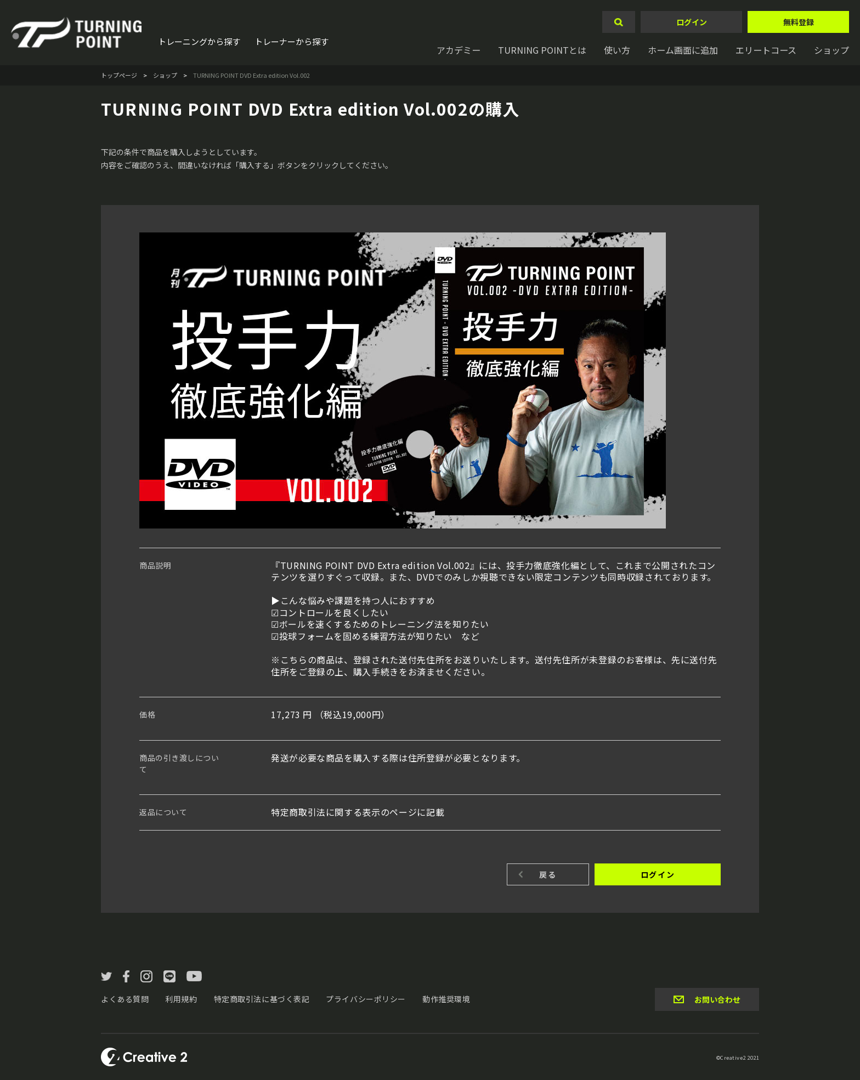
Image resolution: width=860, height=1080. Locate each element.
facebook (126, 976)
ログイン (691, 21)
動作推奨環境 (446, 998)
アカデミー (458, 50)
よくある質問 (125, 998)
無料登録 (798, 21)
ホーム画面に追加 (683, 50)
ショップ (831, 50)
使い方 (617, 50)
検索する (618, 22)
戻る (547, 874)
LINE (169, 976)
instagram (146, 976)
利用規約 (181, 998)
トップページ (119, 75)
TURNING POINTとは (542, 50)
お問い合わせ (717, 999)
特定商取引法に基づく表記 (262, 998)
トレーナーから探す (291, 41)
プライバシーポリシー (366, 998)
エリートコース (765, 50)
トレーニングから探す (199, 41)
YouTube (194, 976)
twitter (106, 976)
